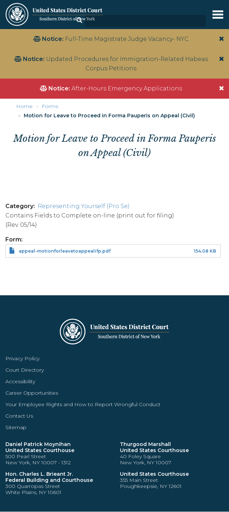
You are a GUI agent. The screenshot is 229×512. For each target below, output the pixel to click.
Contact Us (19, 416)
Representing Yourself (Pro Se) (84, 206)
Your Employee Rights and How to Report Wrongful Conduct (82, 404)
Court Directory (24, 370)
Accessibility (20, 381)
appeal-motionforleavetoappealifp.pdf (65, 251)
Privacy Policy (22, 358)
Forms (50, 106)
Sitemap (16, 427)
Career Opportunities (31, 393)
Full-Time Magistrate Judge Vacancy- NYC (127, 39)
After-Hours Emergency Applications (126, 88)
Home (24, 106)
